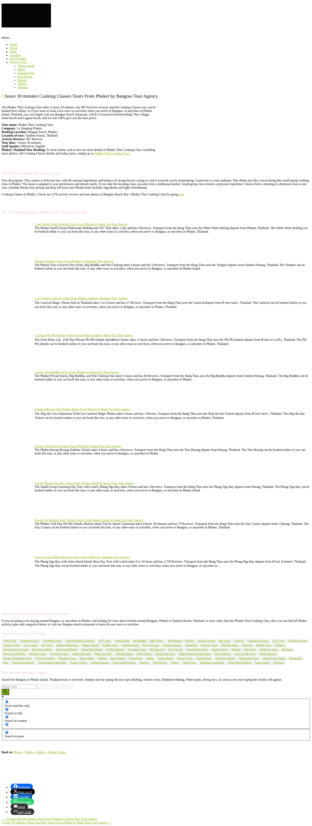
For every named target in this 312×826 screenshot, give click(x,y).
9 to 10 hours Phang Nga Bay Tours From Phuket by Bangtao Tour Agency (82, 557)
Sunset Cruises (78, 662)
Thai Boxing (160, 662)
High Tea (247, 645)
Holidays (280, 645)
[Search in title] (7, 709)
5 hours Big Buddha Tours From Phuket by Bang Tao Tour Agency (77, 372)
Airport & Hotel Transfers (80, 640)
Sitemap (23, 87)
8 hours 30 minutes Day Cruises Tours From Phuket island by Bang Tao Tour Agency (89, 520)
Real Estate (25, 76)
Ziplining (278, 662)
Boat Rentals (175, 640)
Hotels (41, 752)
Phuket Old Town (165, 653)
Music (21, 69)
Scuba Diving (166, 658)
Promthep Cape (67, 658)
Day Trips (47, 645)
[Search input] (19, 687)
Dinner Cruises (91, 645)
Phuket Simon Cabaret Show (195, 653)
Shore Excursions (225, 658)
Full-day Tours (209, 645)
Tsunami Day (26, 73)
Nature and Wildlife (14, 653)
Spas (6, 662)
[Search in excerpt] (7, 724)
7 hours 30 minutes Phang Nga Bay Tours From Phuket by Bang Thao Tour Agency (57, 822)
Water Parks (189, 662)
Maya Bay (251, 649)
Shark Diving (204, 658)
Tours (13, 51)
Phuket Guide (18, 62)
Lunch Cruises (220, 649)
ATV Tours (104, 640)
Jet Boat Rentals (115, 649)
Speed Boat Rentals (23, 662)
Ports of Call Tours (245, 653)
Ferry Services (151, 645)
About (14, 48)
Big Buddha (140, 640)
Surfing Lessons (100, 662)
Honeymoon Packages (16, 649)
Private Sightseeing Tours (17, 658)
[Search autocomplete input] (55, 687)
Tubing (175, 662)
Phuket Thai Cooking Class (112, 153)
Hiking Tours (264, 645)
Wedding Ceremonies (212, 662)
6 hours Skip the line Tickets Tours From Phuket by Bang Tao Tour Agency (83, 409)
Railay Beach (118, 658)
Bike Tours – (157, 640)
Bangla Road (122, 640)
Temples (144, 662)
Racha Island (87, 658)
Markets (236, 649)
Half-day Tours (230, 645)
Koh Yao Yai (175, 649)
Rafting (102, 658)
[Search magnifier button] (5, 692)
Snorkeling (295, 658)
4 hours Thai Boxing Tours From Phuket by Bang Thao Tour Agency (78, 446)
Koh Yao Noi (157, 649)
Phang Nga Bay (104, 653)
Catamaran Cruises (258, 640)
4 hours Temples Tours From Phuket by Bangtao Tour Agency (74, 261)
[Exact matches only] (7, 702)
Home (13, 44)
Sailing (150, 658)
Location (15, 55)
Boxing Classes (206, 640)
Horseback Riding (42, 649)
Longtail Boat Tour (197, 649)
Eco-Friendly (18, 58)
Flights (22, 83)
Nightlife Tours (38, 653)
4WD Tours (9, 640)
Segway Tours (185, 658)
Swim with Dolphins (124, 662)
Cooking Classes (297, 640)
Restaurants (136, 658)
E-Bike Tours (110, 645)
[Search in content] (7, 717)
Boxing (189, 640)
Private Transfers (45, 658)
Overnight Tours (59, 653)
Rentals (22, 80)
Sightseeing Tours (249, 658)
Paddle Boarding (82, 653)
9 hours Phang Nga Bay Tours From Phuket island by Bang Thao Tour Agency (85, 483)
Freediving (191, 645)
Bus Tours (225, 640)
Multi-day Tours (269, 649)
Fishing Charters (172, 645)
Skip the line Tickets (274, 658)
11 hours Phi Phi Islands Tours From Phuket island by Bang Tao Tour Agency (84, 335)
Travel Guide (26, 66)
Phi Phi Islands (125, 653)
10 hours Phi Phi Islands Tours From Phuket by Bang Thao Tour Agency (50, 819)
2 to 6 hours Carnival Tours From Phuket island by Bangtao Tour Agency (81, 298)
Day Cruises (31, 645)
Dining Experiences (67, 645)
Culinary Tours (11, 645)
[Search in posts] (7, 732)
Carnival (239, 640)
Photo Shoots (144, 653)
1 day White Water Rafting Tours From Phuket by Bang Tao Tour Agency (81, 224)
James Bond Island (92, 649)
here (181, 194)
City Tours (278, 640)
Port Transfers (223, 653)
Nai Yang (287, 649)
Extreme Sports (130, 645)
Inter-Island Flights (67, 649)
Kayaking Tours (137, 649)
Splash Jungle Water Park (52, 662)
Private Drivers (268, 653)
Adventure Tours (29, 640)
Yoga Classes (262, 662)
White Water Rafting (240, 662)
